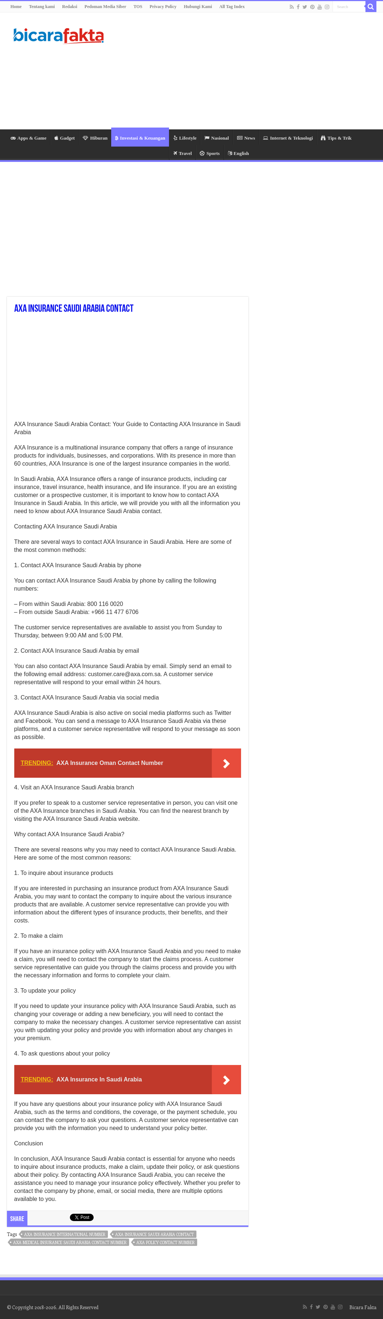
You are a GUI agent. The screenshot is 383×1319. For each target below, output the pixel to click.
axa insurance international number (64, 1234)
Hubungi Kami (198, 6)
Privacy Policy (163, 6)
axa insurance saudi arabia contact (154, 1234)
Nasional (216, 138)
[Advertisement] (238, 71)
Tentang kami (42, 6)
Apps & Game (28, 138)
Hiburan (95, 138)
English (238, 153)
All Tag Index (232, 6)
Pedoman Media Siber (105, 6)
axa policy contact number (165, 1242)
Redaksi (69, 6)
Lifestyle (185, 138)
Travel (182, 153)
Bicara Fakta (362, 1307)
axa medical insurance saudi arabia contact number (70, 1242)
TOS (138, 6)
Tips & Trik (336, 138)
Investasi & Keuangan (140, 138)
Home (16, 6)
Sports (209, 153)
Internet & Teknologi (288, 138)
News (246, 138)
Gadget (65, 138)
